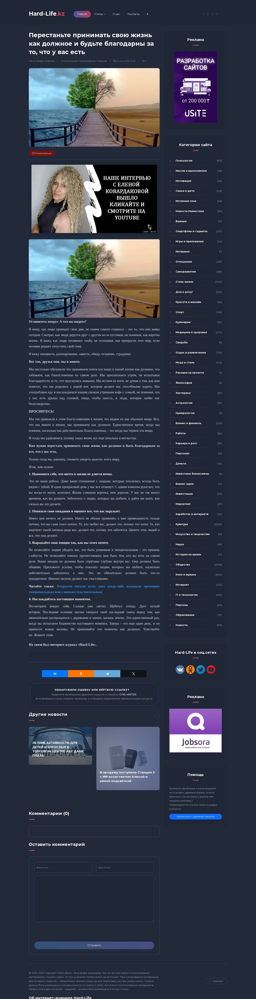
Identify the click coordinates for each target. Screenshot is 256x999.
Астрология (184, 403)
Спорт (180, 312)
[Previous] (151, 716)
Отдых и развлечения (191, 352)
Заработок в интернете (192, 514)
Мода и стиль (185, 362)
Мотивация (183, 180)
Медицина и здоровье (191, 332)
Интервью (183, 251)
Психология (70, 61)
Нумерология (185, 413)
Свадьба (182, 342)
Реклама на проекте (190, 372)
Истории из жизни (188, 554)
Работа (181, 433)
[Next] (157, 716)
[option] (60, 746)
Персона (182, 605)
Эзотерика (183, 393)
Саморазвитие (87, 61)
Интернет (182, 584)
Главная (82, 14)
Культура (182, 524)
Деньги (181, 463)
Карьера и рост (186, 443)
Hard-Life (47, 13)
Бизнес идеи (185, 483)
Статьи (98, 14)
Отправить (94, 945)
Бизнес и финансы (188, 423)
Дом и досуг (184, 291)
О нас (116, 14)
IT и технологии (187, 594)
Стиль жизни (184, 281)
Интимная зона (186, 201)
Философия (184, 382)
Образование (185, 615)
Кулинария (183, 322)
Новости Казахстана (190, 211)
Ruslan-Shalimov (46, 61)
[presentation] (61, 932)
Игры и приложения (190, 241)
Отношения (184, 261)
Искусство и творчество (193, 534)
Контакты (133, 14)
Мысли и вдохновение (191, 170)
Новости (102, 61)
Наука (180, 544)
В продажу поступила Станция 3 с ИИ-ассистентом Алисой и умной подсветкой (127, 777)
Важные (181, 221)
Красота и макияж (188, 302)
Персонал (182, 453)
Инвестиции (184, 494)
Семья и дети (185, 191)
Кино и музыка (186, 574)
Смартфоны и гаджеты (191, 231)
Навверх (216, 981)
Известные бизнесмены (192, 473)
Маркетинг (183, 504)
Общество (183, 564)
